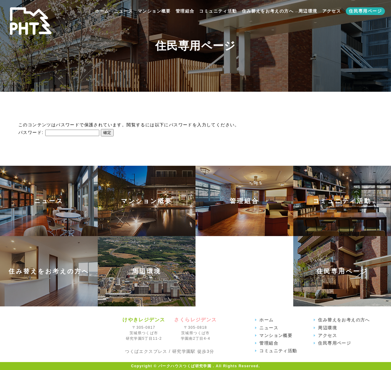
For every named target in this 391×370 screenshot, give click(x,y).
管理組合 (185, 11)
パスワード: (58, 132)
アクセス (331, 11)
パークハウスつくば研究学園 (60, 335)
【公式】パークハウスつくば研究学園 (31, 21)
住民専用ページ (365, 11)
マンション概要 (154, 11)
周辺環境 (307, 11)
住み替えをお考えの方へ (268, 11)
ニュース (123, 11)
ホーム (102, 11)
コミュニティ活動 (218, 11)
